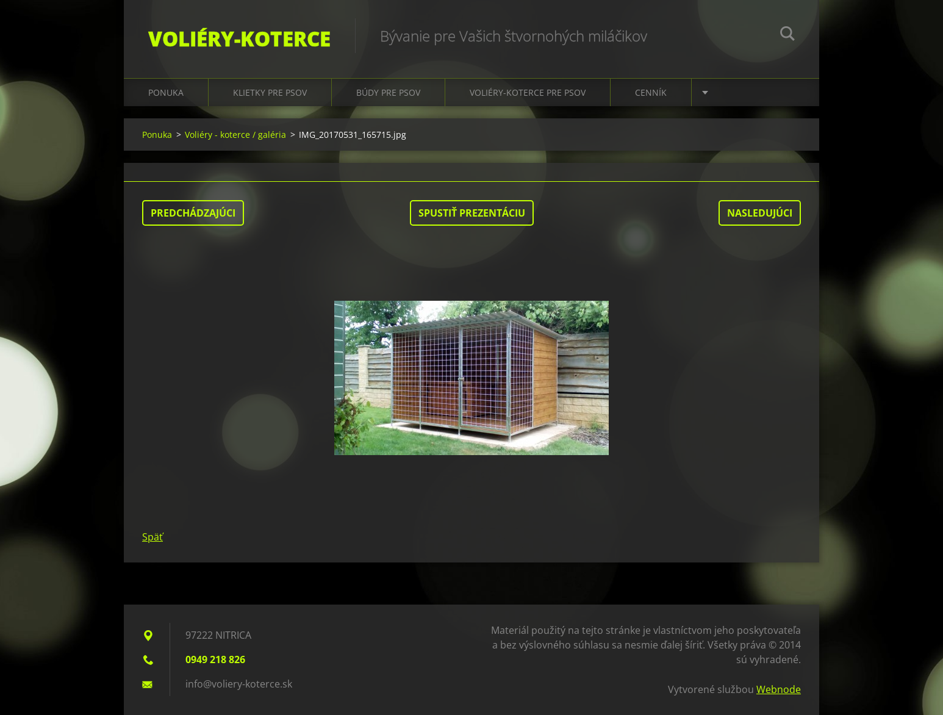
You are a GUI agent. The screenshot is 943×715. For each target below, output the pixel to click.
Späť (152, 537)
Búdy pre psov (388, 92)
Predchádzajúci (193, 213)
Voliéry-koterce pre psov (528, 92)
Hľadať (787, 35)
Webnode (778, 689)
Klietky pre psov (270, 92)
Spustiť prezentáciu (471, 213)
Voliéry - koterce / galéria (235, 134)
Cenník (651, 92)
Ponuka (166, 92)
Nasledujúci (759, 213)
